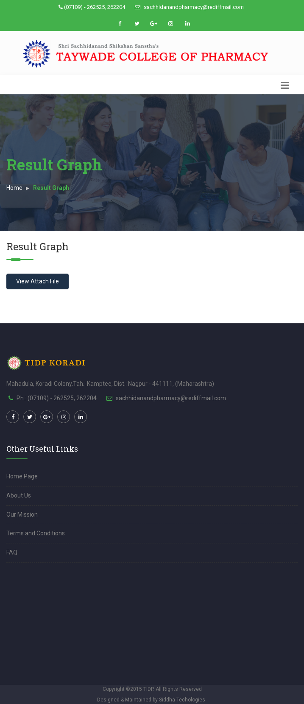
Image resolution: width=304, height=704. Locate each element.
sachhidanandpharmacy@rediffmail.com (189, 7)
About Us (18, 495)
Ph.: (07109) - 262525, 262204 (57, 398)
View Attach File (37, 281)
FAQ (11, 552)
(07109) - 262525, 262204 (92, 7)
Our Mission (22, 514)
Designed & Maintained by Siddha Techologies (151, 700)
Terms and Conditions (35, 533)
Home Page (22, 476)
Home (14, 187)
